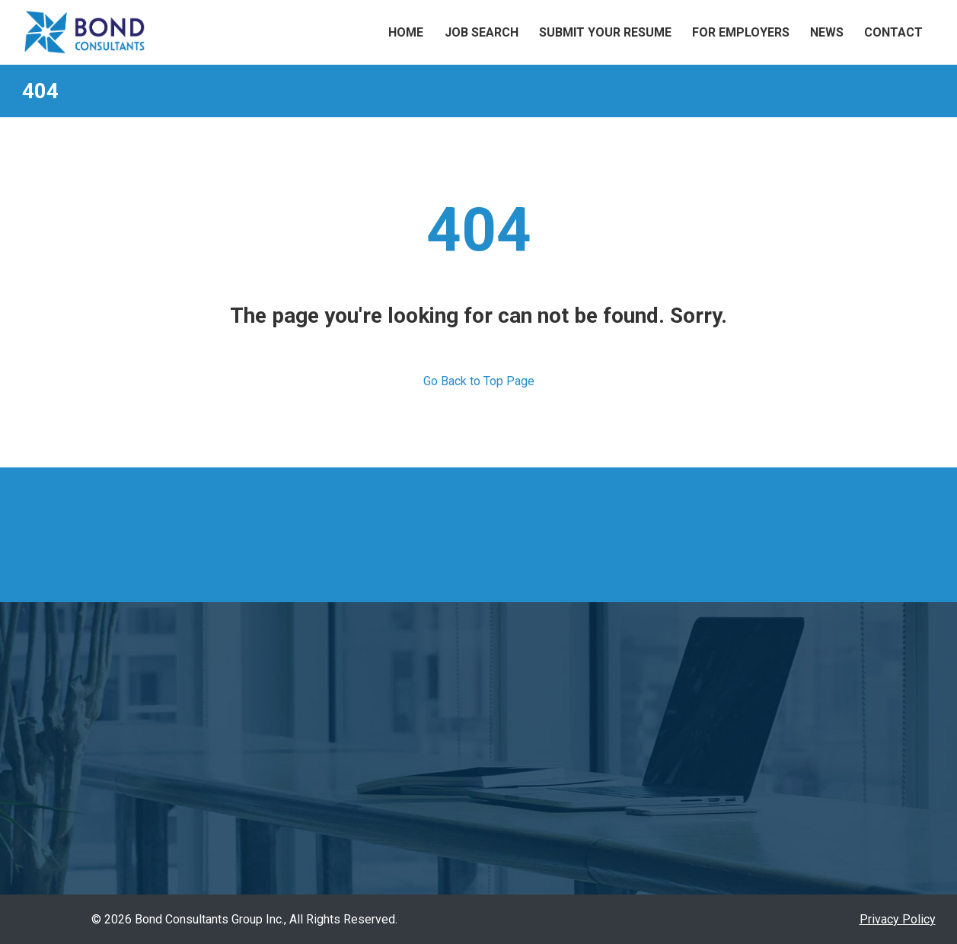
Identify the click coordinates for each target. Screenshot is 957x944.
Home (405, 32)
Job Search (481, 32)
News (827, 32)
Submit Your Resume (605, 32)
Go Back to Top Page (478, 381)
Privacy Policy (898, 919)
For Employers (741, 32)
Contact (893, 32)
